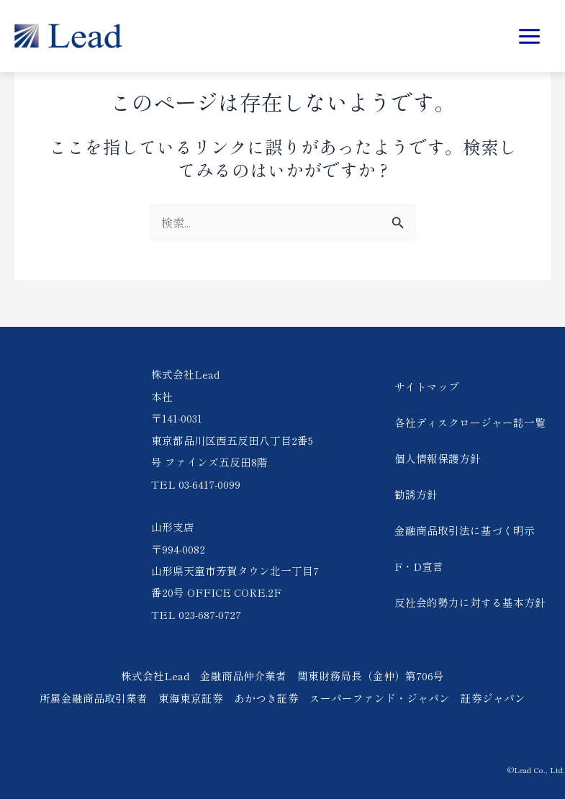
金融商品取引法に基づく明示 (464, 530)
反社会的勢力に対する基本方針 (470, 602)
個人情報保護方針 (437, 458)
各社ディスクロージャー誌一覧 (470, 422)
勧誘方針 (416, 494)
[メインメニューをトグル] (529, 36)
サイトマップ (426, 386)
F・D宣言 (418, 566)
